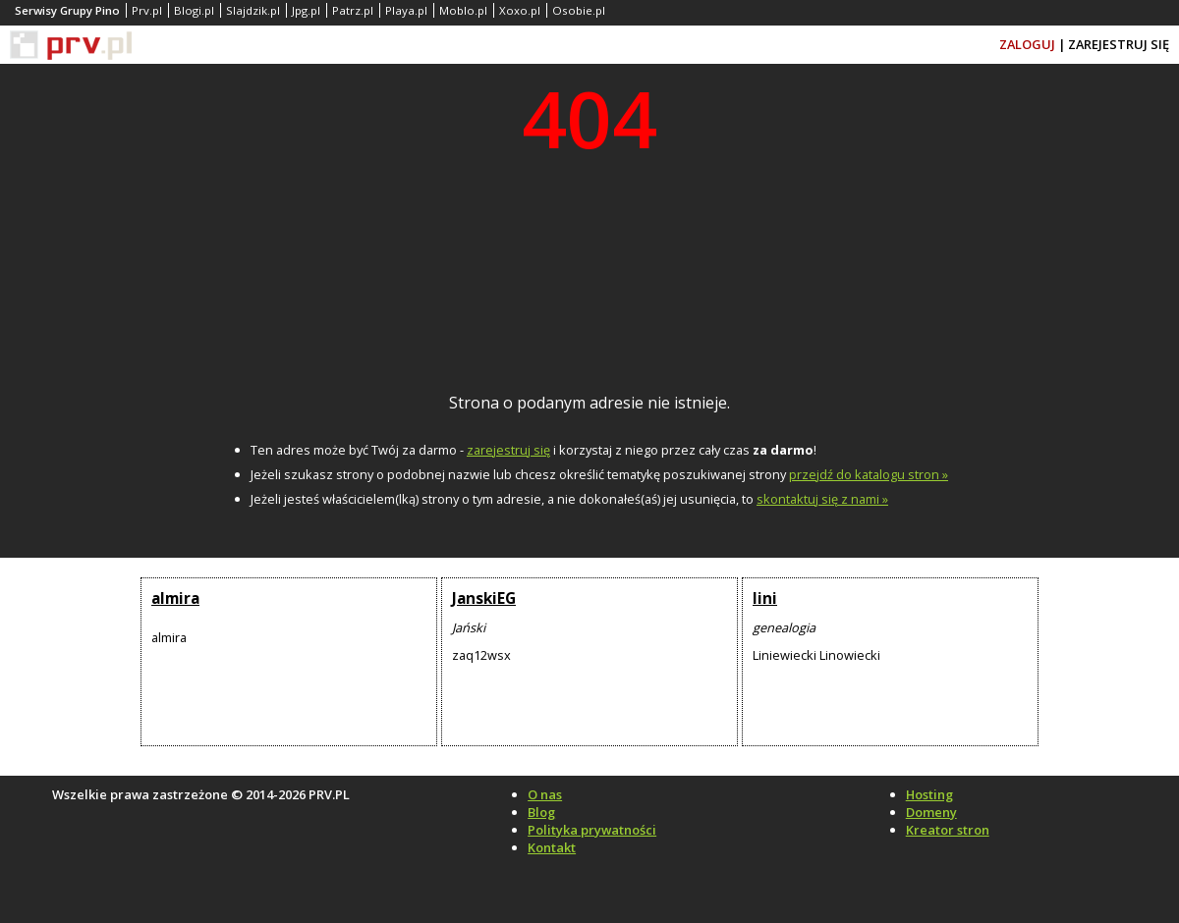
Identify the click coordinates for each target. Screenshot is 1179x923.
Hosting (929, 794)
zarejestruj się (508, 450)
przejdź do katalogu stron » (868, 474)
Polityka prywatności (592, 830)
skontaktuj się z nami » (822, 499)
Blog (541, 812)
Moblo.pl (463, 10)
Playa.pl (406, 10)
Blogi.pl (194, 10)
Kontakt (552, 847)
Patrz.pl (352, 10)
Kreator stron (947, 830)
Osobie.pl (578, 10)
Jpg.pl (306, 10)
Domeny (931, 812)
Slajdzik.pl (253, 10)
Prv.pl (147, 10)
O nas (545, 794)
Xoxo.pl (519, 10)
